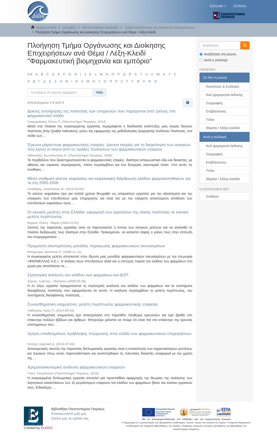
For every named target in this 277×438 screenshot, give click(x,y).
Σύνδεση (212, 196)
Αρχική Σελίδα (46, 27)
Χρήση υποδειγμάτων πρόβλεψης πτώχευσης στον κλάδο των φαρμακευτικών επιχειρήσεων (109, 333)
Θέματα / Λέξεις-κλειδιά (223, 128)
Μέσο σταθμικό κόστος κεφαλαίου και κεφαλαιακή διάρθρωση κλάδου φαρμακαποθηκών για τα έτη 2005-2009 (108, 180)
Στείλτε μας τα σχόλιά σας (70, 418)
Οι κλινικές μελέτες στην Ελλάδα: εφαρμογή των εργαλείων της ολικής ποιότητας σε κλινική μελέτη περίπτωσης (107, 214)
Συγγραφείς (214, 103)
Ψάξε (99, 92)
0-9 (29, 74)
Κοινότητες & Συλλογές (222, 86)
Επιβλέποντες (216, 111)
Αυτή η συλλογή (213, 60)
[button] (218, 6)
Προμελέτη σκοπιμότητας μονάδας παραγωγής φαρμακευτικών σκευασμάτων (96, 246)
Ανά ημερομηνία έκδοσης (224, 95)
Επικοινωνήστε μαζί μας (69, 414)
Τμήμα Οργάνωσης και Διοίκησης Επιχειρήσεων (160, 27)
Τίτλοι (210, 119)
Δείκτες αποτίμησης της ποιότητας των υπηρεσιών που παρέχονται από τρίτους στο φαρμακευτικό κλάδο (101, 113)
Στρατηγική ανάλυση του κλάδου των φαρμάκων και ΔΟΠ (77, 275)
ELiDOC (47, 428)
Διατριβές (69, 27)
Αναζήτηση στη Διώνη (217, 54)
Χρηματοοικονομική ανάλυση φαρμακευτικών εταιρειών (76, 367)
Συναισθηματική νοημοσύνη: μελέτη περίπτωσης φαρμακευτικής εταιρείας (92, 304)
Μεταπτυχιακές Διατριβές (100, 27)
